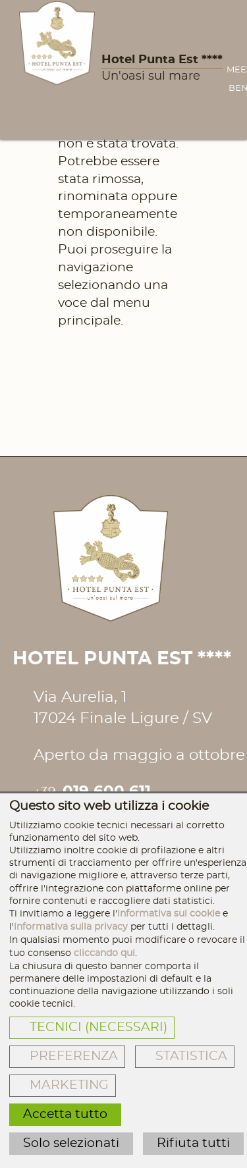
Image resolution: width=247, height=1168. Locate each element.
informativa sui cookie (168, 913)
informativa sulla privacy (71, 927)
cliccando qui (104, 953)
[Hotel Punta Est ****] (57, 43)
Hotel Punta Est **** (162, 60)
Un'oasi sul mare (150, 76)
